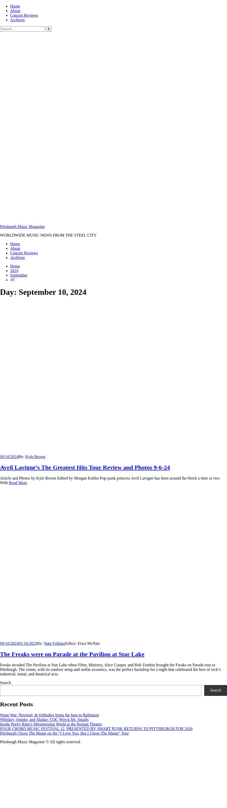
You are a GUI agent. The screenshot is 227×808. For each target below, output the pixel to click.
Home (15, 6)
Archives (17, 20)
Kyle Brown (35, 456)
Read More (18, 483)
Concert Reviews (24, 15)
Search (5, 682)
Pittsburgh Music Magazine (22, 226)
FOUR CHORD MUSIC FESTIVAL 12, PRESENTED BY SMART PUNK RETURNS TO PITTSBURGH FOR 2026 (96, 729)
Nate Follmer (54, 643)
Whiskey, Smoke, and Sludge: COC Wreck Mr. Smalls (44, 719)
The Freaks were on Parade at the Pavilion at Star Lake (72, 654)
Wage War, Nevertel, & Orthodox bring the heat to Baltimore (49, 715)
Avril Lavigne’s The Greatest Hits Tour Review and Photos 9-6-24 (85, 467)
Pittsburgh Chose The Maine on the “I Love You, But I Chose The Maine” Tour (64, 733)
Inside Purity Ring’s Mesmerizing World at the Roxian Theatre (51, 724)
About (15, 11)
